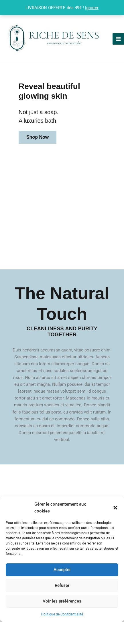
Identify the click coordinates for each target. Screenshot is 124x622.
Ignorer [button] (92, 7)
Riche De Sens (106, 38)
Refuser (62, 585)
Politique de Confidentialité (62, 614)
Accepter (62, 569)
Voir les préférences (62, 601)
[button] (115, 507)
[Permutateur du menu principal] (118, 39)
